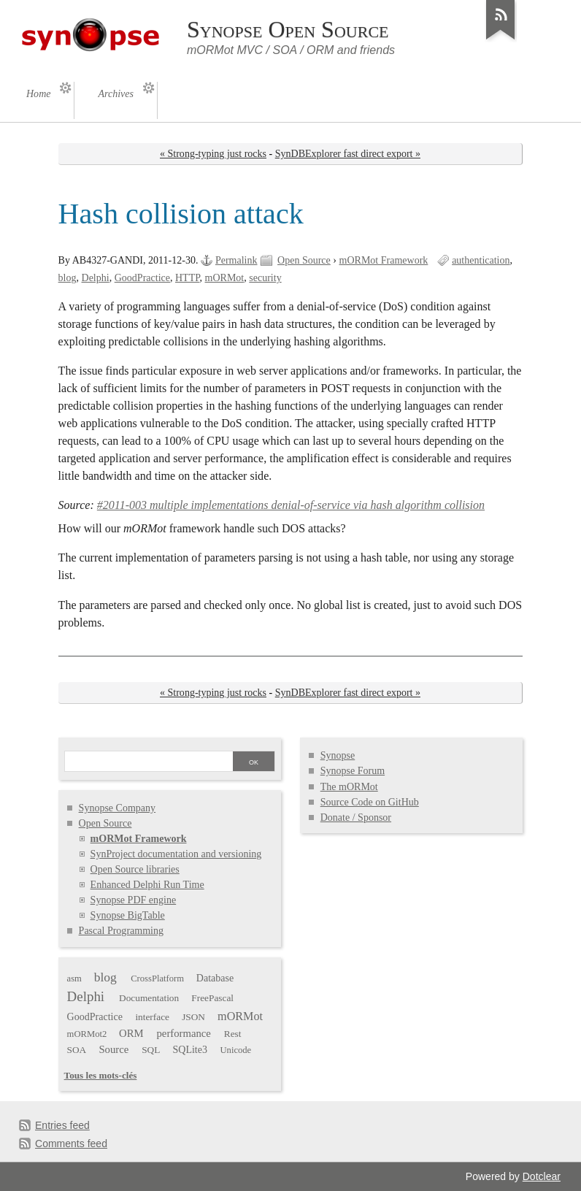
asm (74, 978)
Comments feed (71, 1143)
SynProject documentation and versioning (176, 854)
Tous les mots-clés (100, 1075)
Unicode (236, 1050)
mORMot (225, 277)
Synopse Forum (352, 770)
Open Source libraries (135, 869)
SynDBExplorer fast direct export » (347, 153)
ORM (131, 1033)
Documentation (149, 997)
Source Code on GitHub (369, 802)
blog (67, 277)
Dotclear (542, 1176)
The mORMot (349, 786)
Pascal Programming (121, 930)
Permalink (236, 260)
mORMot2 (87, 1034)
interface (152, 1016)
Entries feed (62, 1125)
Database (215, 978)
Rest (233, 1033)
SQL (151, 1049)
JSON (193, 1016)
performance (184, 1033)
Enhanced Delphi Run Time (147, 884)
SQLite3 (189, 1049)
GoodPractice (142, 277)
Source (113, 1049)
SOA (77, 1049)
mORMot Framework (383, 260)
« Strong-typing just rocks (213, 153)
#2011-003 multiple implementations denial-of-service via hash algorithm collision (291, 505)
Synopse (337, 755)
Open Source (304, 260)
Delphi (95, 277)
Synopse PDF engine (134, 900)
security (265, 277)
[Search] (148, 762)
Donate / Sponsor (355, 817)
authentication (480, 260)
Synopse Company (117, 808)
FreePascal (212, 997)
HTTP (187, 277)
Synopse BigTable (128, 915)
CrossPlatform (157, 978)
